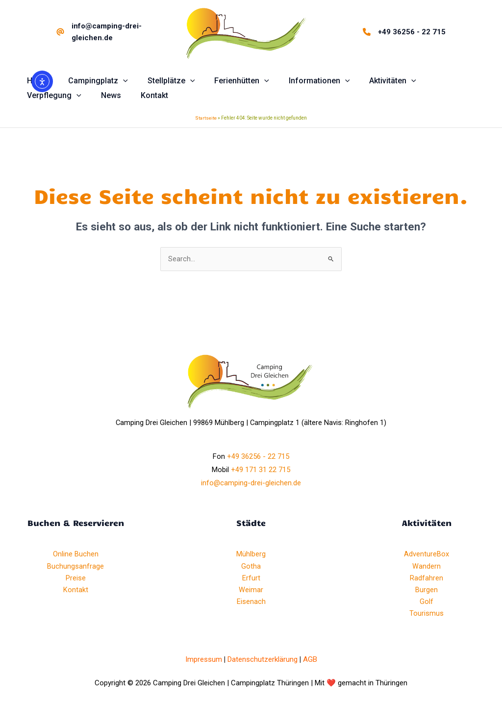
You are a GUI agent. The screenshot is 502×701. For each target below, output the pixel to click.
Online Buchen (76, 555)
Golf (426, 602)
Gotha (251, 566)
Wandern (426, 566)
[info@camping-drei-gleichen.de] (111, 32)
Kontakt (75, 590)
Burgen (426, 590)
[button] (92, 81)
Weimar (251, 590)
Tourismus (426, 613)
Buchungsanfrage (75, 566)
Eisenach (251, 602)
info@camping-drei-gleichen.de (251, 483)
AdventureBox (426, 555)
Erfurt (251, 578)
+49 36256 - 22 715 (258, 457)
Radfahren (426, 578)
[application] (117, 81)
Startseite (206, 118)
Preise (76, 578)
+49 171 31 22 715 (260, 470)
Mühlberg (251, 555)
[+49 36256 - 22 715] (404, 32)
